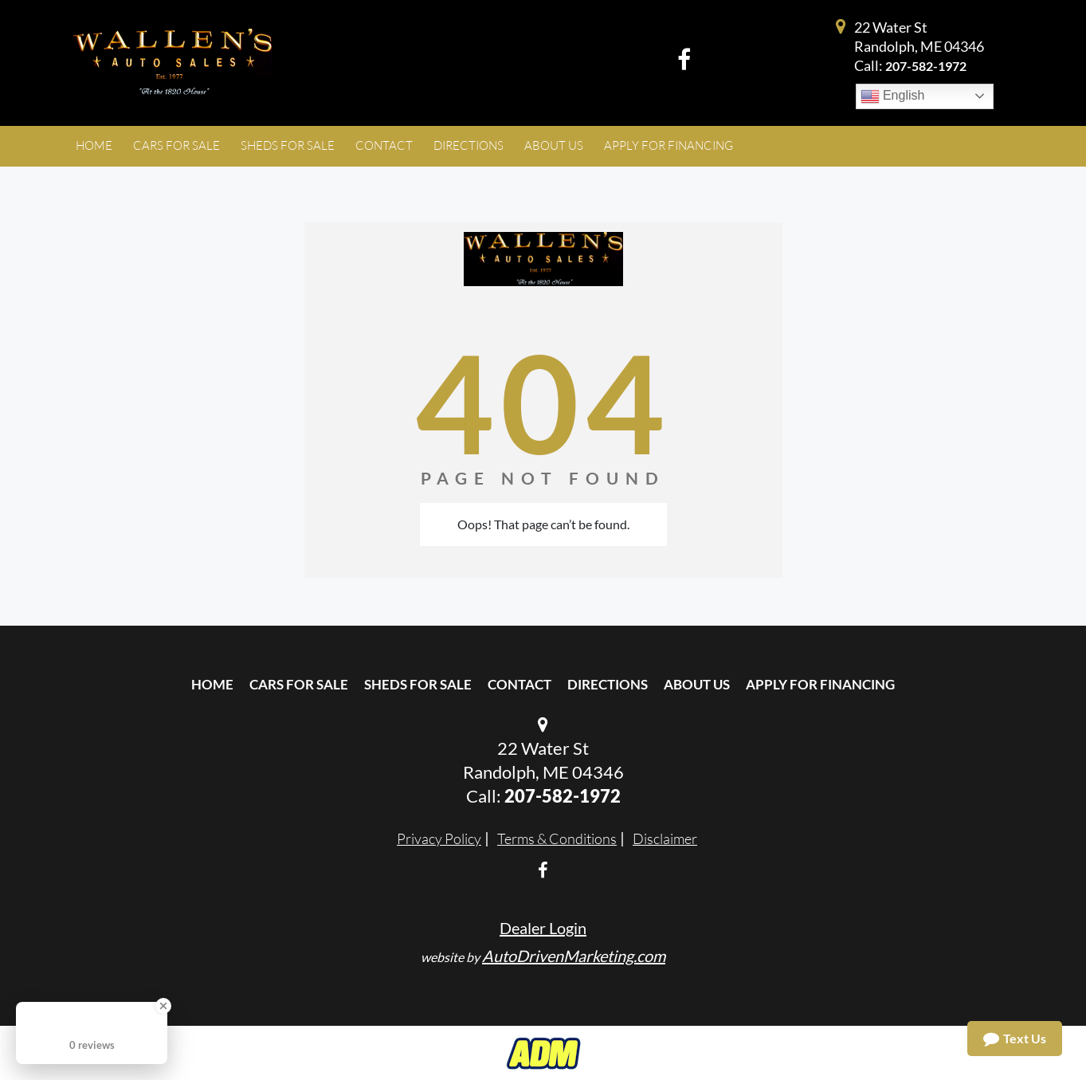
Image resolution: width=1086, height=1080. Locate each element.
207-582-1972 (925, 65)
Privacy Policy (439, 838)
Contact (519, 684)
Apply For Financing (820, 684)
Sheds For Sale (418, 684)
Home (212, 684)
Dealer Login (543, 927)
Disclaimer (665, 838)
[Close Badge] (163, 1006)
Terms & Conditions (557, 838)
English (893, 96)
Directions (607, 684)
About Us (697, 684)
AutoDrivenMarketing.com (573, 955)
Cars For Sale (298, 684)
